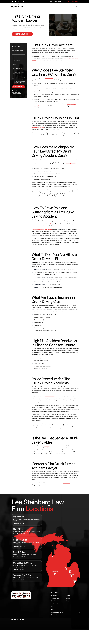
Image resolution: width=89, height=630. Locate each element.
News (52, 609)
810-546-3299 (21, 534)
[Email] (18, 64)
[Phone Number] (18, 60)
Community (54, 615)
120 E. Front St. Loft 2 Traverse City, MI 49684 (25, 577)
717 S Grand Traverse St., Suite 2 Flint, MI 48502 (26, 531)
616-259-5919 (21, 569)
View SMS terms (17, 83)
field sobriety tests (49, 396)
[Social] (12, 619)
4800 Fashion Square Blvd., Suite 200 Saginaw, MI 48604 (26, 543)
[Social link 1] (12, 2)
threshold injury (50, 224)
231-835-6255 (21, 580)
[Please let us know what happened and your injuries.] (18, 74)
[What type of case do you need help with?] (18, 68)
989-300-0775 (21, 546)
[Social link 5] (23, 2)
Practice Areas (55, 598)
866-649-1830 (21, 523)
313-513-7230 (21, 557)
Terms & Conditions (22, 624)
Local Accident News (57, 612)
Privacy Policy (14, 624)
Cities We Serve (55, 601)
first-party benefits (71, 163)
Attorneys (54, 595)
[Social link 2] (15, 2)
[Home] (17, 6)
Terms (20, 93)
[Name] (18, 56)
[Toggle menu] (76, 6)
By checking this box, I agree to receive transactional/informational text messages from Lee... (19, 81)
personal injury (49, 78)
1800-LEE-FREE (73, 1)
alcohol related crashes (38, 127)
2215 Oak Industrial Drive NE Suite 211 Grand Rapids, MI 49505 (25, 566)
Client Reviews (55, 604)
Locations (68, 595)
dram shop (47, 446)
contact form (66, 483)
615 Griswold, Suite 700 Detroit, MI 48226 (24, 554)
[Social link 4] (21, 2)
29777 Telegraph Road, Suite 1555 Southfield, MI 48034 (26, 520)
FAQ (52, 606)
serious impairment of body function (42, 229)
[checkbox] (13, 79)
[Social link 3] (18, 2)
